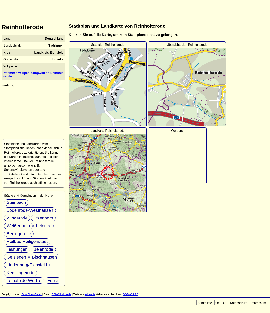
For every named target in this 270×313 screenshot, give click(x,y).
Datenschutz (238, 302)
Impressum (258, 302)
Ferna (53, 280)
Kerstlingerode (20, 272)
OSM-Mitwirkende (61, 294)
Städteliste (204, 302)
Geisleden (16, 257)
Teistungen (17, 249)
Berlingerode (19, 233)
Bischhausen (44, 257)
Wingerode (17, 218)
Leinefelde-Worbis (24, 280)
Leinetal (43, 225)
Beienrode (43, 249)
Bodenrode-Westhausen (30, 210)
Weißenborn (18, 225)
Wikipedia (90, 294)
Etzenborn (43, 218)
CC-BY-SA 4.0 (130, 294)
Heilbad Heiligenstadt (27, 241)
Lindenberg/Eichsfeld (27, 264)
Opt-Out (220, 302)
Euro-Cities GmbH (31, 294)
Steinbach (16, 202)
